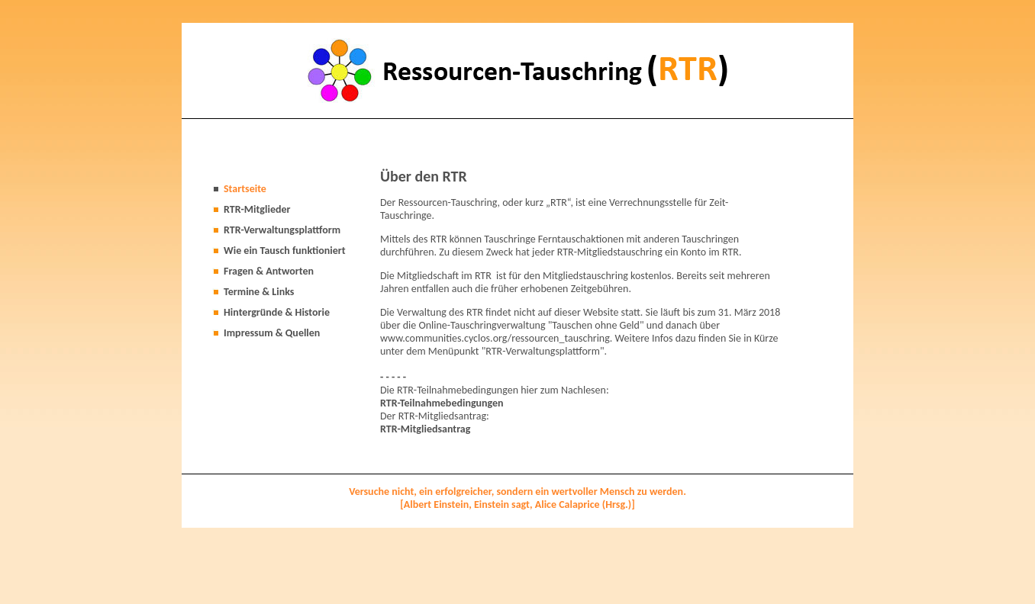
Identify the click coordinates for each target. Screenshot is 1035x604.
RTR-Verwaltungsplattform (282, 229)
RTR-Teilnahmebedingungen (442, 403)
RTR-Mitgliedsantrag (425, 428)
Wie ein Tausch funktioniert (285, 250)
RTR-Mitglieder (257, 209)
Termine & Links (259, 291)
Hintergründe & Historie (277, 312)
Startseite (245, 188)
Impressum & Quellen (272, 332)
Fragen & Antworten (269, 271)
